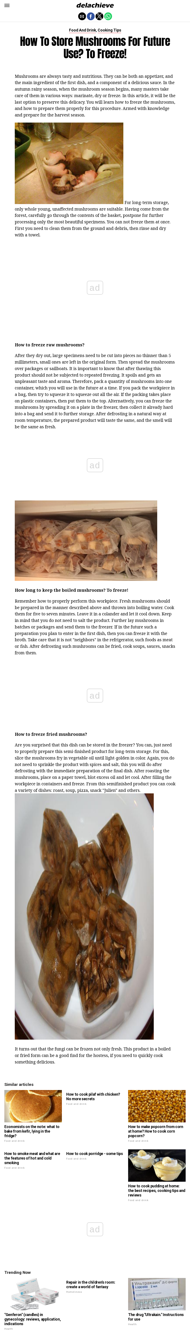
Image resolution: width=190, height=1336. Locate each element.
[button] (7, 5)
